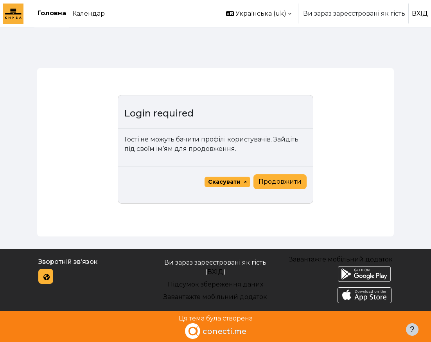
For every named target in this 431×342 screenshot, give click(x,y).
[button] (258, 13)
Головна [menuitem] (52, 13)
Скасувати (224, 181)
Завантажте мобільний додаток (215, 297)
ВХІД (420, 13)
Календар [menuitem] (88, 13)
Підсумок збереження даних (215, 284)
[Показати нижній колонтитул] (412, 329)
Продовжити (280, 181)
